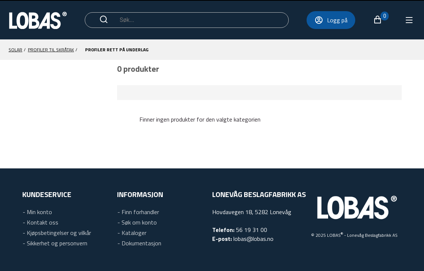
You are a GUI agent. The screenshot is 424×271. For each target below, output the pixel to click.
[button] (381, 19)
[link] (37, 211)
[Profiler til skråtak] (50, 50)
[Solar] (15, 50)
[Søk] (200, 20)
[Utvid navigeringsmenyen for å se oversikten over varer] (408, 20)
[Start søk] (103, 20)
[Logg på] (331, 20)
